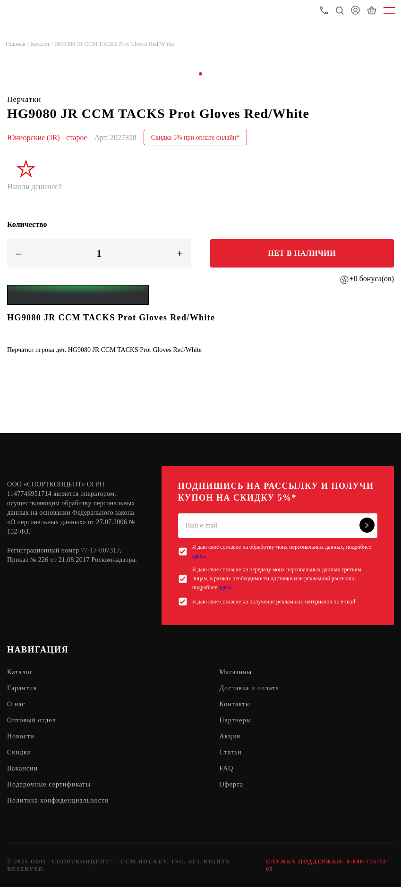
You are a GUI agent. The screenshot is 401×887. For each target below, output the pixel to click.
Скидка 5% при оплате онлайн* (195, 137)
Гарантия (22, 688)
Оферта (232, 784)
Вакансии (22, 768)
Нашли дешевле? (34, 187)
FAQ (227, 768)
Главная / (18, 44)
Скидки (19, 752)
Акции (230, 736)
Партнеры (235, 720)
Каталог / (42, 44)
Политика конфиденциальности (58, 800)
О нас (16, 704)
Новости (20, 736)
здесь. (199, 555)
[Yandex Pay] (78, 295)
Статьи (231, 752)
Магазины (236, 672)
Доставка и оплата (249, 688)
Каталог (20, 672)
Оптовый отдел (31, 720)
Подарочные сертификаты (49, 784)
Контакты (235, 704)
